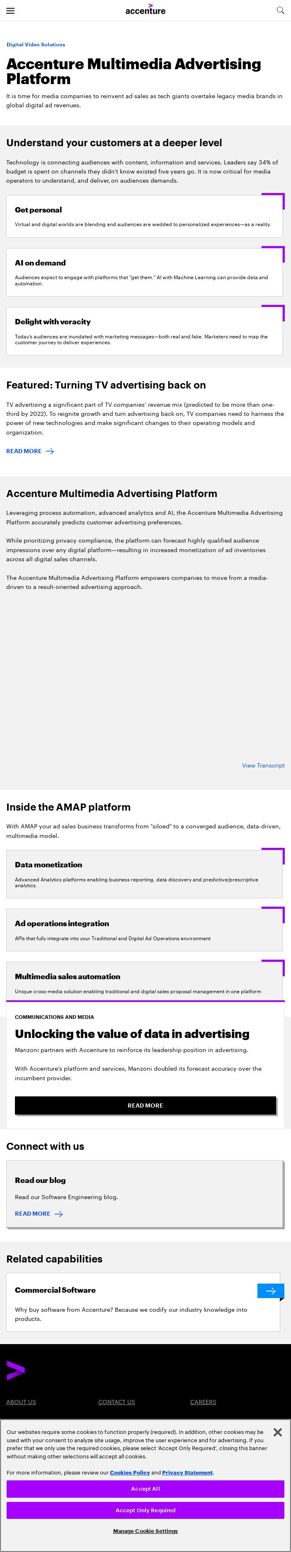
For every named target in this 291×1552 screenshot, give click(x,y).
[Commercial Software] (147, 1291)
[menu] (10, 10)
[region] (145, 1485)
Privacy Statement (187, 1472)
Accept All (145, 1489)
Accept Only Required (146, 1510)
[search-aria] (280, 10)
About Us (21, 1401)
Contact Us (116, 1401)
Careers (203, 1401)
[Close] (278, 1432)
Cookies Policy (130, 1472)
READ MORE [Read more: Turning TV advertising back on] (24, 451)
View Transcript (263, 764)
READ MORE (145, 1105)
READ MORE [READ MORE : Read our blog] (33, 1213)
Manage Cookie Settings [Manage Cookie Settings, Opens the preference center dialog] (145, 1531)
